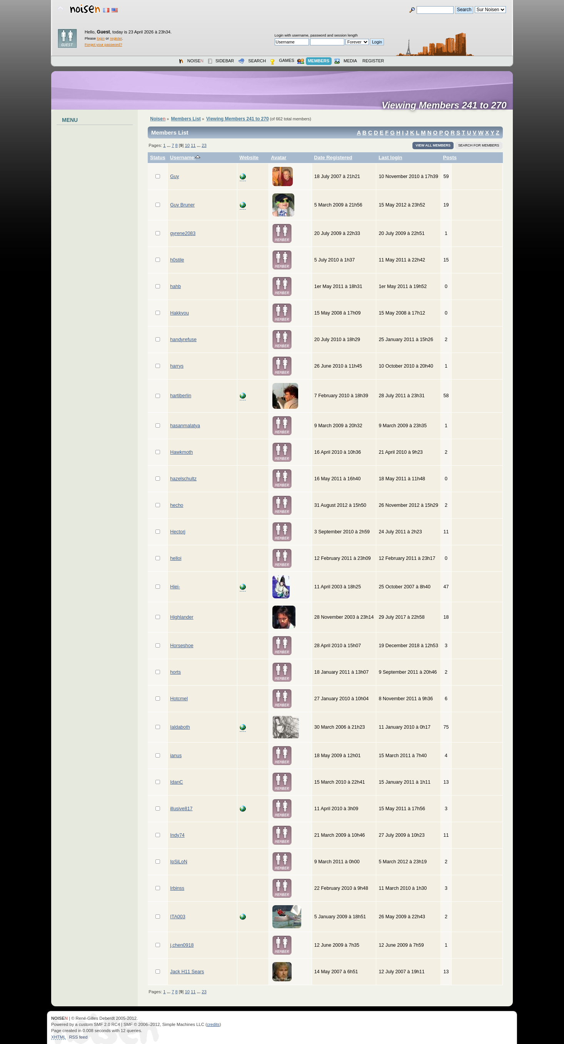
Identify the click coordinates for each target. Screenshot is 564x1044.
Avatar (278, 157)
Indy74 (177, 835)
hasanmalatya (185, 425)
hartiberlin (180, 395)
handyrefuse (183, 339)
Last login (390, 157)
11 (193, 145)
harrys (177, 366)
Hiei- (175, 586)
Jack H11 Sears (187, 971)
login (101, 38)
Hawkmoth (181, 452)
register (116, 38)
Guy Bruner (182, 205)
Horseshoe (181, 645)
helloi (175, 558)
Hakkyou (179, 313)
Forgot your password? (103, 44)
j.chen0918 (182, 945)
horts (175, 672)
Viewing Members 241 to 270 (447, 105)
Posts (450, 157)
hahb (175, 286)
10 (187, 145)
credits (213, 1024)
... (169, 145)
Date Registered (333, 157)
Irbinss (177, 888)
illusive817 (181, 808)
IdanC (176, 782)
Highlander (181, 617)
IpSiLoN (178, 861)
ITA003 (177, 916)
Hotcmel (179, 698)
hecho (176, 505)
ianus (176, 755)
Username (185, 157)
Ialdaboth (180, 727)
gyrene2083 (182, 233)
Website (249, 157)
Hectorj (177, 531)
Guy (174, 176)
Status (157, 157)
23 (204, 145)
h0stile (177, 260)
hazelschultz (183, 478)
